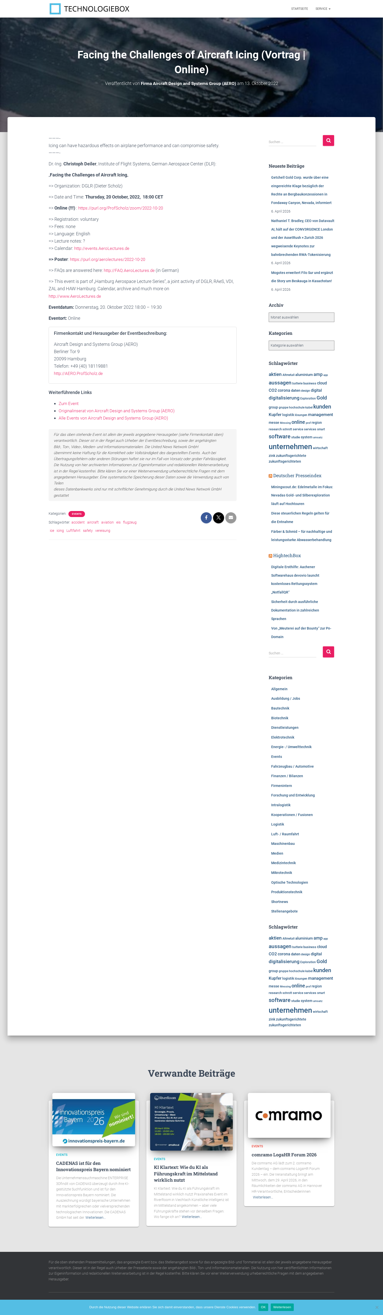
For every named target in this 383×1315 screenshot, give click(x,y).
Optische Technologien (289, 882)
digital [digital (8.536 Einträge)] (316, 390)
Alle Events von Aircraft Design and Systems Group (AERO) (116, 418)
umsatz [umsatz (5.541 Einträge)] (318, 437)
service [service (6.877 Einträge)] (298, 429)
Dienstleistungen (285, 728)
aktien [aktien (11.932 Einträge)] (275, 374)
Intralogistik (281, 805)
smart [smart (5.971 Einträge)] (321, 429)
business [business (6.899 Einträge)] (309, 383)
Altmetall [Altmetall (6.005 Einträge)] (288, 375)
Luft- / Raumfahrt (285, 834)
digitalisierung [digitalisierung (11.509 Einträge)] (284, 398)
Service (323, 9)
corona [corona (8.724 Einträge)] (284, 390)
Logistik (277, 824)
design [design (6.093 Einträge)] (305, 390)
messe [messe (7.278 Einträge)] (274, 423)
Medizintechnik (283, 863)
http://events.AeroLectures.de (103, 248)
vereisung (102, 531)
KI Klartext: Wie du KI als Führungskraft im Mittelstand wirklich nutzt (186, 1173)
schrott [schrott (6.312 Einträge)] (287, 429)
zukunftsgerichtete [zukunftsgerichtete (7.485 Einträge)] (291, 456)
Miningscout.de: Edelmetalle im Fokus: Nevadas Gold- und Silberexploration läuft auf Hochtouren (302, 495)
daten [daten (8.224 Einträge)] (295, 390)
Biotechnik (279, 718)
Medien (277, 853)
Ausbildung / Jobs (285, 698)
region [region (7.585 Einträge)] (317, 423)
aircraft (93, 522)
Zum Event (69, 403)
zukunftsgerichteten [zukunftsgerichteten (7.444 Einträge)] (285, 461)
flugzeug (130, 522)
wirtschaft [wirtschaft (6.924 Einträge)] (320, 448)
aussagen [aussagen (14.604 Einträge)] (280, 382)
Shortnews (279, 902)
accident (78, 522)
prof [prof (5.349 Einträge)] (308, 423)
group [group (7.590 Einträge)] (273, 407)
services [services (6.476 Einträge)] (310, 429)
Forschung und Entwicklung (293, 795)
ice (52, 531)
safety (88, 531)
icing (60, 531)
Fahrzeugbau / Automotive (292, 766)
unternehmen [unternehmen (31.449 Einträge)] (290, 446)
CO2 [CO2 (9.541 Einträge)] (273, 390)
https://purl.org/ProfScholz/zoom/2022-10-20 (123, 208)
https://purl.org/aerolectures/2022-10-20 (110, 259)
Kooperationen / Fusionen (292, 815)
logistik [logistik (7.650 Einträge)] (288, 415)
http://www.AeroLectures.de (76, 296)
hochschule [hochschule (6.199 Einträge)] (297, 407)
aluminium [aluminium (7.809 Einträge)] (304, 375)
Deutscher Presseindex (297, 475)
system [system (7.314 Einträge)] (306, 437)
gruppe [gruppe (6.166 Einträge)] (283, 407)
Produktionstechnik (286, 892)
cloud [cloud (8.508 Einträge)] (322, 383)
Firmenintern (281, 786)
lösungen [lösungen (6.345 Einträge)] (301, 415)
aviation (107, 522)
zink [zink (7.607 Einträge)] (272, 456)
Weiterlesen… (95, 1218)
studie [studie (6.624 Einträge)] (295, 437)
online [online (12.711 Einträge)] (298, 422)
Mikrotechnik (281, 873)
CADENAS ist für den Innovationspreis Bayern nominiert (93, 1166)
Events (76, 514)
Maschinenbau (283, 844)
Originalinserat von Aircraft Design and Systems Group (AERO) (119, 410)
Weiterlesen (282, 1307)
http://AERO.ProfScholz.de (79, 373)
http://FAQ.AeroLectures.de (130, 270)
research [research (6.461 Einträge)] (275, 429)
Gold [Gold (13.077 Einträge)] (322, 398)
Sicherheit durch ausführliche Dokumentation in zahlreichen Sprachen (295, 610)
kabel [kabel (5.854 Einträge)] (309, 407)
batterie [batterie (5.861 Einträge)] (297, 383)
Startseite (299, 9)
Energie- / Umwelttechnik (291, 747)
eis (118, 522)
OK (263, 1307)
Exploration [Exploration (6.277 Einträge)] (308, 398)
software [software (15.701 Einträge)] (280, 436)
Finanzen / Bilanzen (287, 776)
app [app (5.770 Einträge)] (325, 375)
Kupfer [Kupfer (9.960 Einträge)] (275, 414)
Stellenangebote (284, 911)
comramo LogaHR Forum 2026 (284, 1155)
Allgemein (279, 689)
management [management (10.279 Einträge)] (320, 414)
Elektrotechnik (282, 737)
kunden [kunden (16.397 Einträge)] (322, 406)
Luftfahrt (73, 531)
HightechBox (287, 555)
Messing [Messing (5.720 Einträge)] (285, 423)
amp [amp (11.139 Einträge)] (318, 374)
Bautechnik (280, 708)
